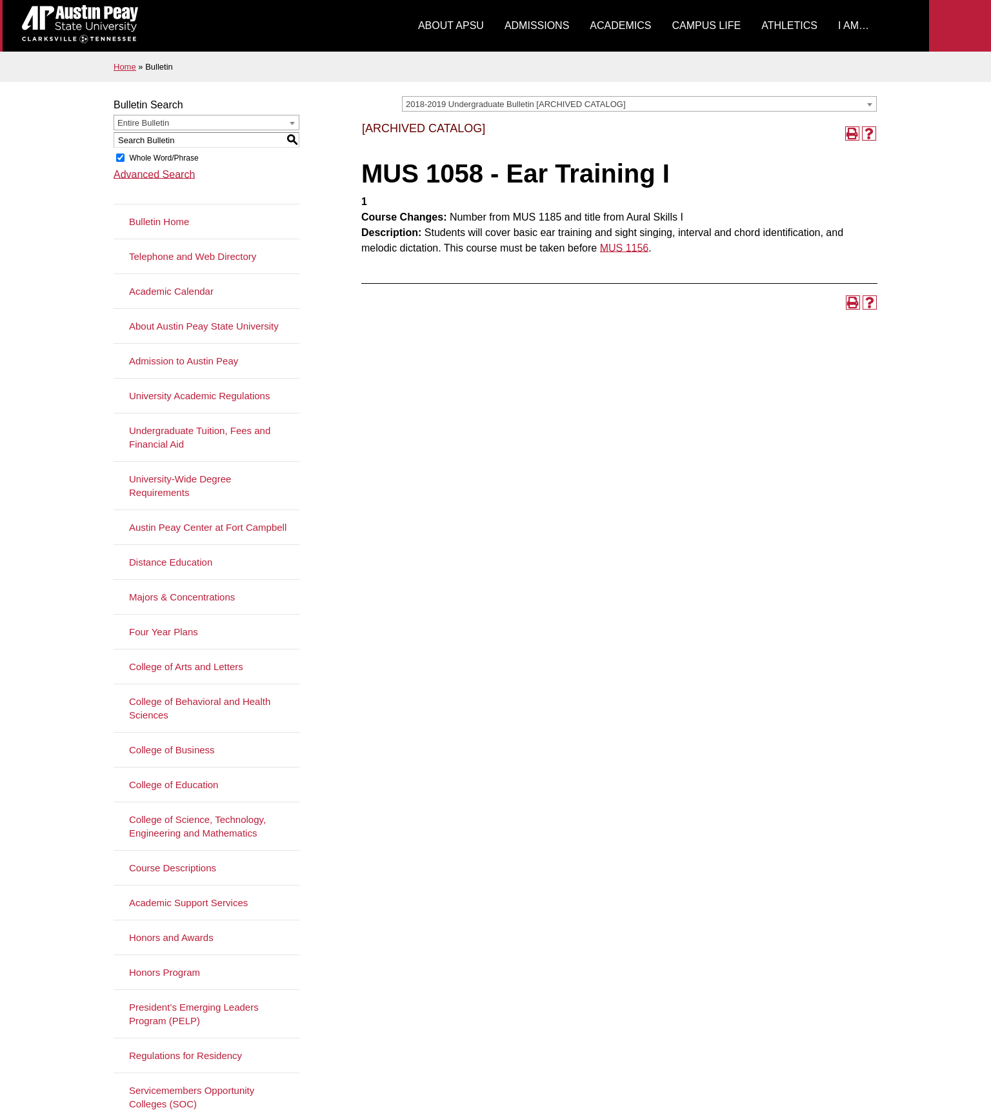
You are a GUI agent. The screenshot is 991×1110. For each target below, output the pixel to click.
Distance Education (170, 562)
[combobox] (639, 104)
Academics (620, 25)
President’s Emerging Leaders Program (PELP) (194, 1014)
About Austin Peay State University (204, 326)
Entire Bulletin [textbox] (143, 123)
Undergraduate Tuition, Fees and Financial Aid (199, 437)
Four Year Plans (163, 631)
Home (125, 67)
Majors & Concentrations (182, 596)
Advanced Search (154, 174)
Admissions (537, 25)
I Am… (853, 25)
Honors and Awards (171, 937)
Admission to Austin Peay (183, 360)
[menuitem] (451, 26)
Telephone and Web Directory (192, 256)
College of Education (173, 784)
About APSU (451, 25)
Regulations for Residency (185, 1055)
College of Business (172, 749)
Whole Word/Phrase (163, 158)
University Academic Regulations (199, 395)
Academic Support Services (188, 902)
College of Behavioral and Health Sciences (199, 708)
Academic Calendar (171, 291)
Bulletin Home (159, 221)
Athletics (789, 25)
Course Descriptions (172, 867)
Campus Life (706, 25)
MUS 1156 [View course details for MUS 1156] (624, 248)
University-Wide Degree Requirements (180, 485)
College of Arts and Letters (186, 666)
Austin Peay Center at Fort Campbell (207, 527)
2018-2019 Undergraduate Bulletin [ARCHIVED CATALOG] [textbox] (516, 104)
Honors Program (164, 972)
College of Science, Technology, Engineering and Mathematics (197, 826)
